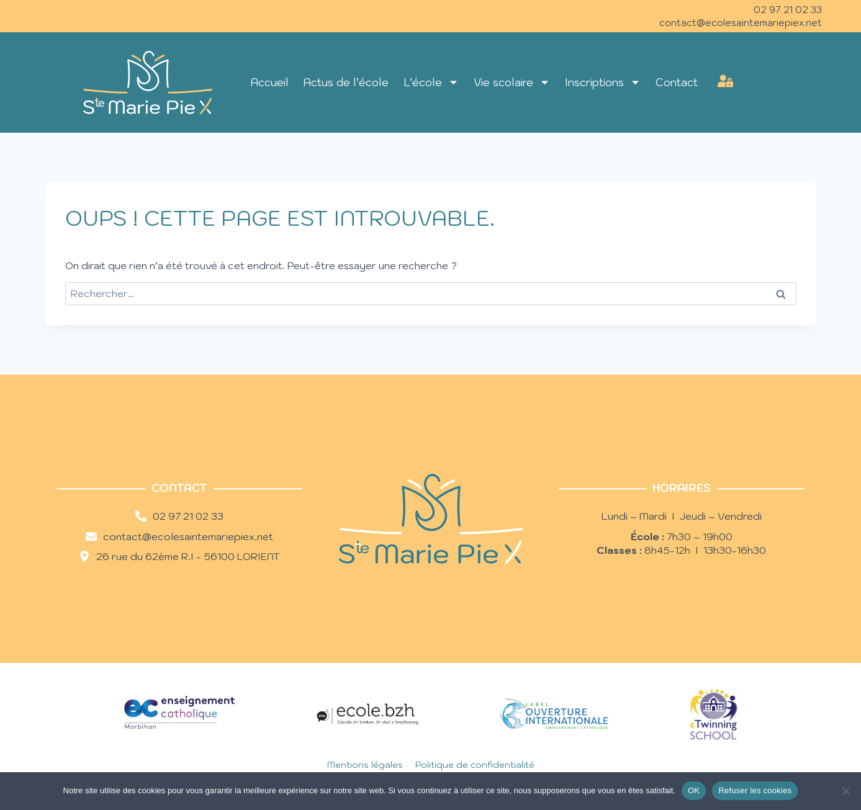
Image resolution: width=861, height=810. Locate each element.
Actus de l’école (346, 82)
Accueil (270, 82)
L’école (431, 82)
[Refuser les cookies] (845, 791)
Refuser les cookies (754, 790)
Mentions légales (365, 764)
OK (694, 790)
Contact (677, 82)
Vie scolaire (512, 82)
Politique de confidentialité (474, 764)
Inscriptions (603, 82)
